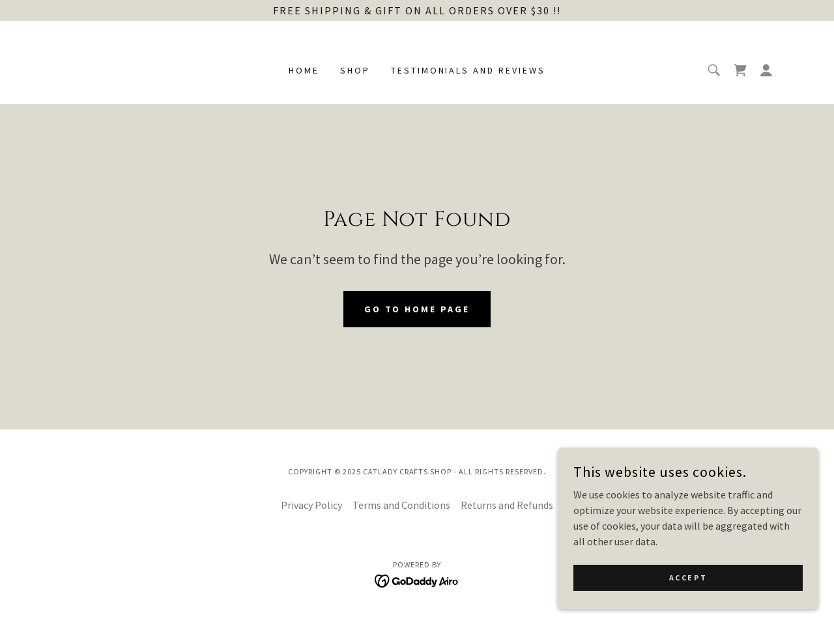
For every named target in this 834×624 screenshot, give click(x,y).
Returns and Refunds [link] (507, 504)
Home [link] (304, 70)
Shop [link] (355, 70)
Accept (688, 604)
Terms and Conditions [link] (401, 504)
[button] (766, 70)
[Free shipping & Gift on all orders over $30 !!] (417, 10)
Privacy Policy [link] (311, 504)
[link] (740, 70)
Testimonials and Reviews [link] (468, 70)
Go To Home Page (417, 309)
